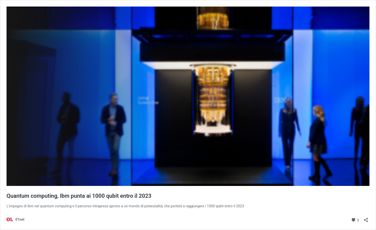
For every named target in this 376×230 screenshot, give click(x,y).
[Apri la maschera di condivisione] (365, 218)
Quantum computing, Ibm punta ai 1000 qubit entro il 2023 (79, 196)
